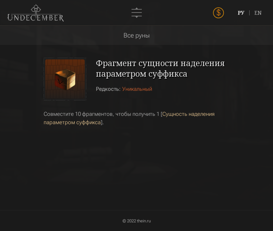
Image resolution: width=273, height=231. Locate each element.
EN (258, 12)
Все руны (137, 35)
